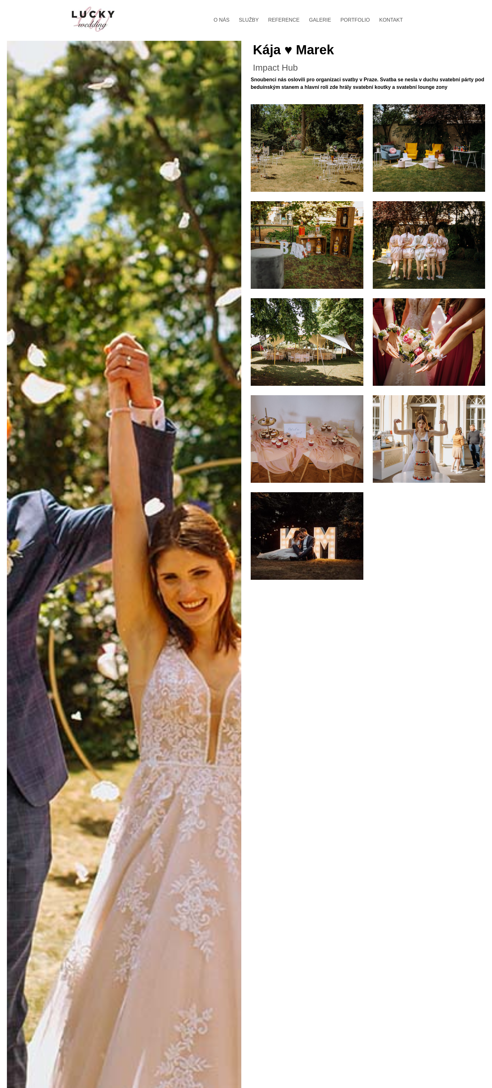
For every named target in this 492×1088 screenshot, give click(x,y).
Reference (284, 20)
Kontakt (391, 20)
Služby (249, 20)
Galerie (320, 20)
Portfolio (355, 20)
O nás (222, 20)
